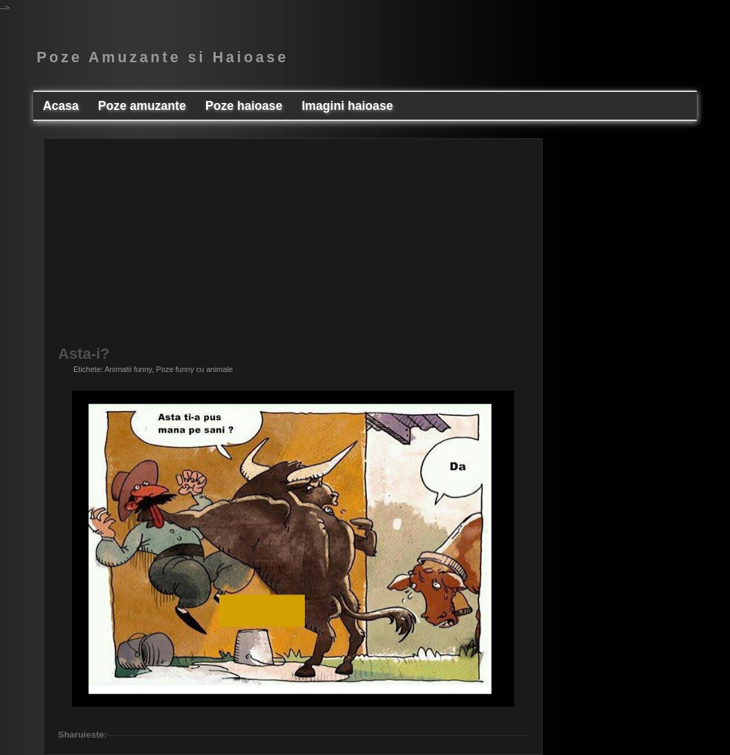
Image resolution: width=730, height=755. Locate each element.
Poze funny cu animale (194, 369)
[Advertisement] (293, 249)
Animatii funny (127, 369)
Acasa (61, 106)
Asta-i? (84, 354)
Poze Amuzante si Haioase (162, 57)
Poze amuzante (142, 106)
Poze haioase (243, 106)
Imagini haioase (347, 106)
